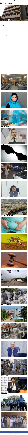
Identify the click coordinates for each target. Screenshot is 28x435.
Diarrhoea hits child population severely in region (6, 126)
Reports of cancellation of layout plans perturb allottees (7, 215)
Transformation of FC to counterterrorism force (6, 304)
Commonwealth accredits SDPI (4, 393)
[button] (5, 35)
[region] (14, 30)
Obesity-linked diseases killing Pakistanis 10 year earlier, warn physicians (9, 233)
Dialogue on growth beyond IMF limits (5, 144)
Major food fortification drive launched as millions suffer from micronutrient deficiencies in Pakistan (12, 108)
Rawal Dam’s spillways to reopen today (5, 286)
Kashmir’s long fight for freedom (4, 375)
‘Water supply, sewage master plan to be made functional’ (7, 197)
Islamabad (1, 2)
